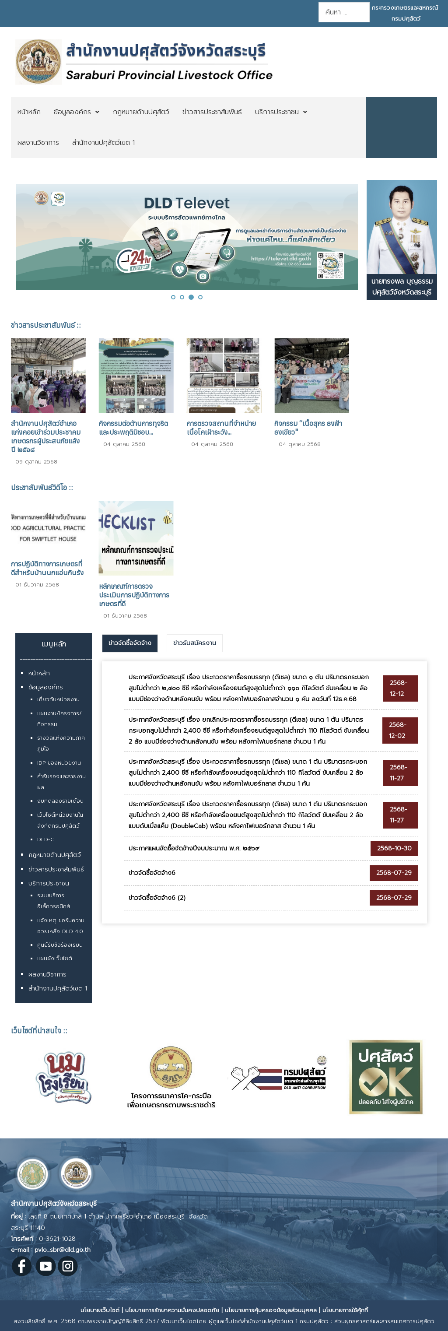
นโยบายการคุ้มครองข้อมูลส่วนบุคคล (271, 1310)
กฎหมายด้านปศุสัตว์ (54, 855)
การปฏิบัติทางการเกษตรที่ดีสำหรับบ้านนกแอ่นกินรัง (47, 568)
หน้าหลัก (39, 673)
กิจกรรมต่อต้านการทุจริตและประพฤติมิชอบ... (133, 427)
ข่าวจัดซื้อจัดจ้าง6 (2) (157, 898)
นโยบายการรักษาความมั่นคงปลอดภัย (172, 1310)
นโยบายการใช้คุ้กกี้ (345, 1310)
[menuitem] (29, 112)
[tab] (130, 643)
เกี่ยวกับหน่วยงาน (58, 699)
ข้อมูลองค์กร (45, 687)
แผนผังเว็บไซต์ (54, 958)
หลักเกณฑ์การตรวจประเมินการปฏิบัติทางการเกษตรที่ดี (134, 595)
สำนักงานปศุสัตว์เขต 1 (57, 988)
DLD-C (45, 839)
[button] (173, 297)
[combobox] (343, 12)
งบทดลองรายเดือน (60, 801)
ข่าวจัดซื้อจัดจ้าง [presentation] (129, 643)
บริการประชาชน (48, 883)
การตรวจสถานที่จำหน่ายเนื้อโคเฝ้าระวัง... (221, 427)
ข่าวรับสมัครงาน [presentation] (194, 643)
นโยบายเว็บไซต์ (99, 1310)
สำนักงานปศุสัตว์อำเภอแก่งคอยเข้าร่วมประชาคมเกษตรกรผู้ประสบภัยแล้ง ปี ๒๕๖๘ (45, 436)
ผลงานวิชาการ (47, 974)
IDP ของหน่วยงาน (59, 763)
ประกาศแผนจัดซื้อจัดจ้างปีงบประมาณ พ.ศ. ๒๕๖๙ (194, 848)
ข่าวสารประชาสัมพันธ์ (56, 869)
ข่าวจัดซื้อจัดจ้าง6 (152, 873)
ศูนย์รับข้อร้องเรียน (60, 945)
